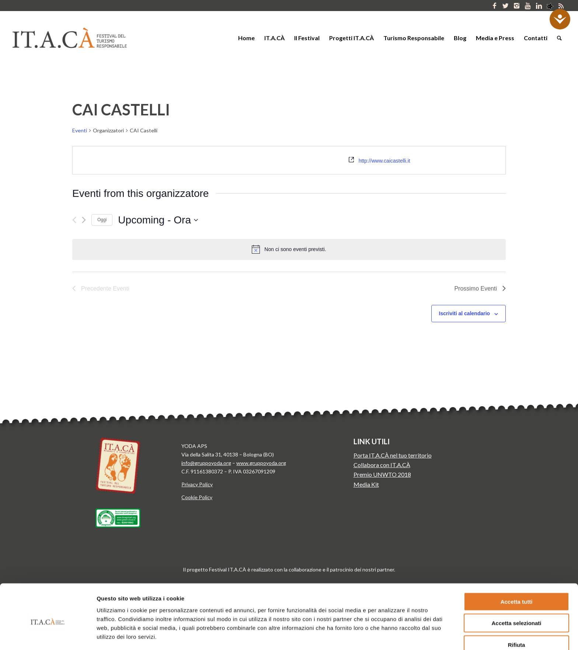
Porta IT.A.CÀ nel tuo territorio (393, 455)
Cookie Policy (196, 497)
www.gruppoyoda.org (261, 463)
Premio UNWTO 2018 (382, 474)
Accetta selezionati (516, 591)
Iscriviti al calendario (464, 313)
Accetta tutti (517, 569)
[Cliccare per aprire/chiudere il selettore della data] (158, 220)
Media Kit (366, 484)
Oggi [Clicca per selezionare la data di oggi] (102, 219)
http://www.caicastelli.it (384, 161)
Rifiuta (516, 612)
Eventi (79, 130)
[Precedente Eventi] (74, 219)
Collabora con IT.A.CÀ (382, 464)
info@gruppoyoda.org (206, 463)
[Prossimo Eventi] (84, 219)
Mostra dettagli (377, 635)
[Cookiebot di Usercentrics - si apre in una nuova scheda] (47, 635)
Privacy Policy (197, 484)
